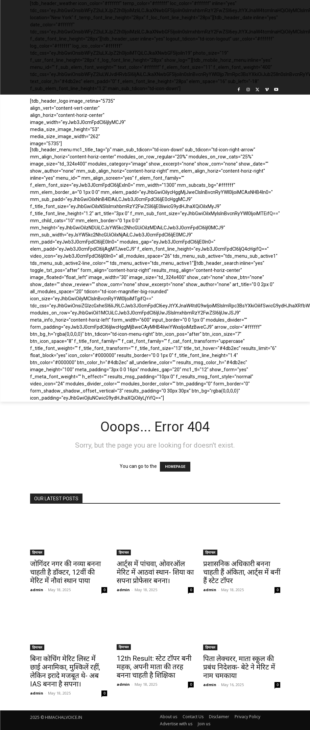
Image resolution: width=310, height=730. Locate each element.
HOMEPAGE (175, 466)
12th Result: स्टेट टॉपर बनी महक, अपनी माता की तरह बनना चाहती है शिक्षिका (154, 666)
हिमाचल (37, 552)
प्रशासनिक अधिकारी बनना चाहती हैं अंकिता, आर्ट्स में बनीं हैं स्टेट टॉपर (241, 572)
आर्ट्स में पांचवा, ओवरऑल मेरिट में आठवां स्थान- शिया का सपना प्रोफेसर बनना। (155, 572)
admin (36, 589)
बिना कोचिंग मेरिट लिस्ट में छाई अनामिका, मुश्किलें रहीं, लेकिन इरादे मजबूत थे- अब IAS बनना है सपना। (65, 671)
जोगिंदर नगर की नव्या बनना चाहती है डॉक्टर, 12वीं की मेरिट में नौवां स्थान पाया (65, 572)
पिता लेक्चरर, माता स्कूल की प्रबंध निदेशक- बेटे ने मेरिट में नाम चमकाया (239, 667)
